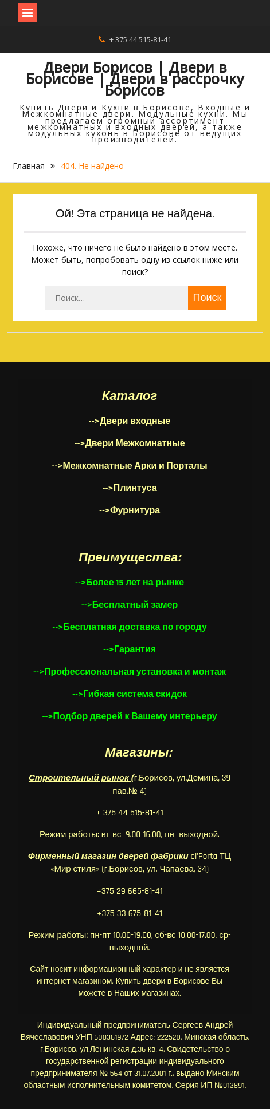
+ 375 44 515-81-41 (140, 39)
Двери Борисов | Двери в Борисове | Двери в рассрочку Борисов (135, 78)
